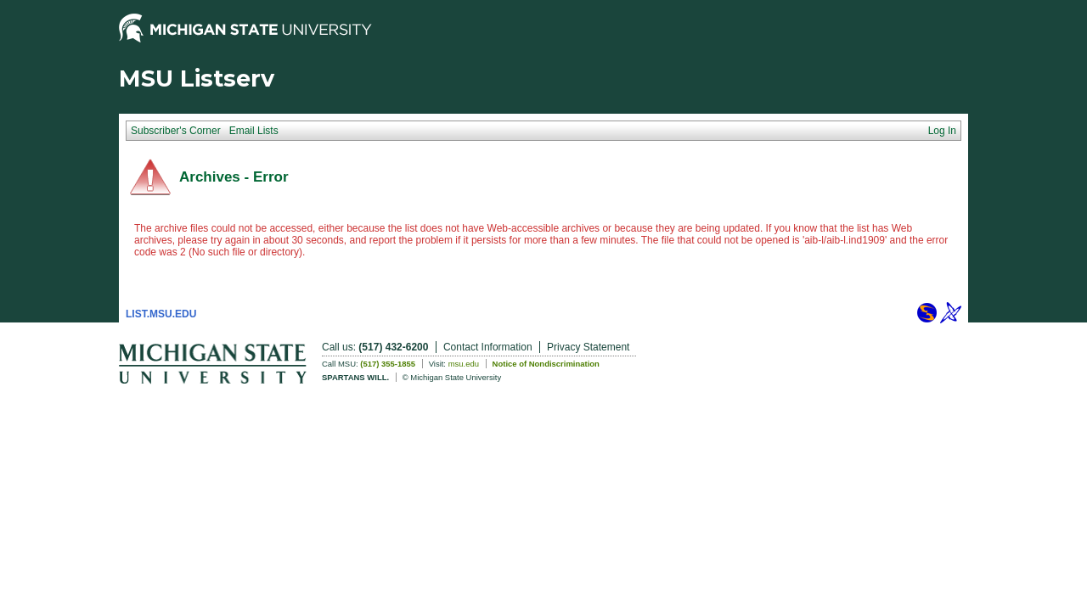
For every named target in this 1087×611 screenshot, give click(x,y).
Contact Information (487, 347)
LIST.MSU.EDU (161, 314)
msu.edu (463, 363)
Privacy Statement (588, 347)
